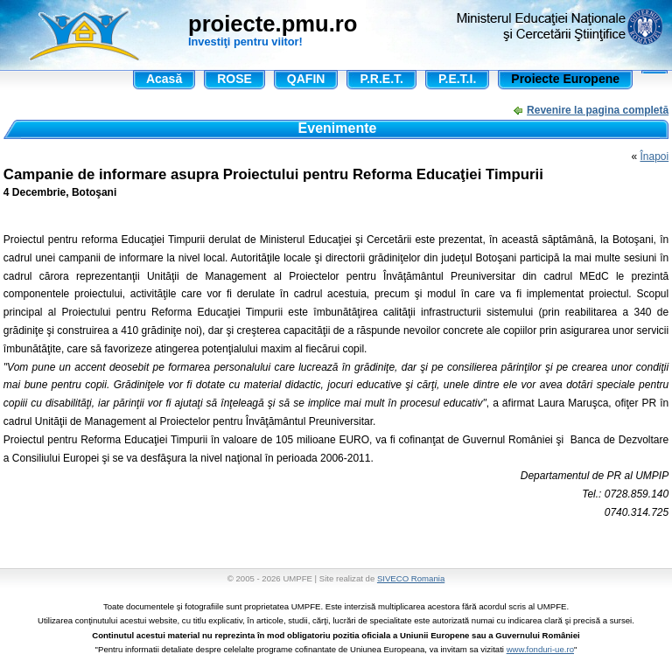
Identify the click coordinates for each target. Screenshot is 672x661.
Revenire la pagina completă (597, 110)
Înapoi (654, 156)
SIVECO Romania (410, 578)
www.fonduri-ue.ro (540, 649)
